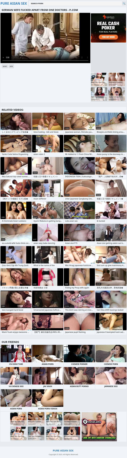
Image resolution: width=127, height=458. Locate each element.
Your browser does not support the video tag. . (45, 38)
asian (5, 66)
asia (11, 66)
